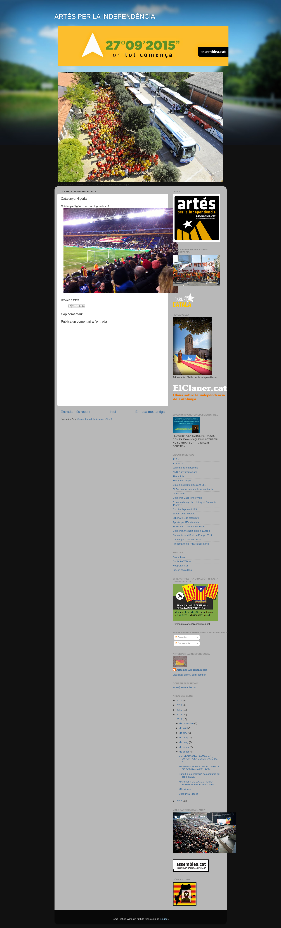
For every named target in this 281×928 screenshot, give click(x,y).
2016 (179, 705)
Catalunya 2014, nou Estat (187, 539)
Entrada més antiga (150, 412)
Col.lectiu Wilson (182, 561)
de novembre (187, 723)
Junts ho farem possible (186, 467)
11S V (176, 459)
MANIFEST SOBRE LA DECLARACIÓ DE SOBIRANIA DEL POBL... (199, 768)
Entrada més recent (75, 412)
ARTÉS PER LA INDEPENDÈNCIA (105, 16)
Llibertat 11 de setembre (186, 518)
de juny (184, 733)
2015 (179, 710)
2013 (179, 719)
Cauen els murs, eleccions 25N (189, 485)
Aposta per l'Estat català (186, 522)
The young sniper (182, 480)
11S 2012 (178, 463)
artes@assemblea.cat (184, 687)
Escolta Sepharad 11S (185, 509)
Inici (113, 412)
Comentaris (182, 643)
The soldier (179, 476)
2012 (179, 801)
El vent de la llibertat (184, 513)
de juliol (184, 728)
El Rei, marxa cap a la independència (193, 489)
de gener (185, 751)
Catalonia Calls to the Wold (187, 497)
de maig (184, 737)
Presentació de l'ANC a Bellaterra (191, 543)
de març (184, 742)
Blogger (164, 919)
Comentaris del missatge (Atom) (94, 419)
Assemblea (179, 557)
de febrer (185, 747)
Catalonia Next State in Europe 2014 (192, 535)
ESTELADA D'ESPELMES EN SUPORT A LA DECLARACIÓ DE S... (198, 758)
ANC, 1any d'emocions (185, 472)
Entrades (181, 637)
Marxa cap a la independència (189, 526)
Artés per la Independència (191, 670)
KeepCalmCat (180, 565)
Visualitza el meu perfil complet (189, 674)
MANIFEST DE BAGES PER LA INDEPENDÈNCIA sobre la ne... (197, 783)
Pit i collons (179, 493)
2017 (179, 700)
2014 (179, 714)
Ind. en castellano (182, 570)
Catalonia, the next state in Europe (191, 530)
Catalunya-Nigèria (188, 794)
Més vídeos (185, 789)
